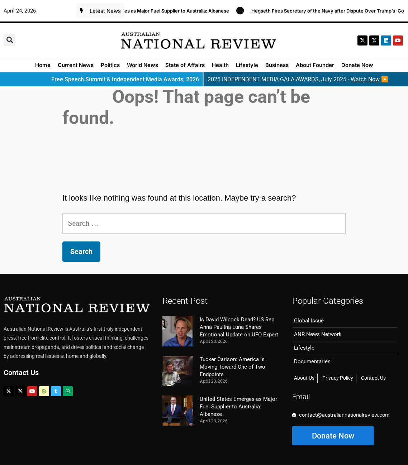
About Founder (315, 65)
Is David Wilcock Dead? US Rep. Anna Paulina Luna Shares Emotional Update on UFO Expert (239, 327)
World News (142, 65)
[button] (9, 40)
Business (277, 65)
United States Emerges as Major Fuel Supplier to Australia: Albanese (158, 11)
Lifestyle (247, 65)
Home (43, 65)
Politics (110, 65)
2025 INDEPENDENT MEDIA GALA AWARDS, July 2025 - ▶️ (298, 79)
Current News (76, 65)
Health (220, 65)
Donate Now (357, 65)
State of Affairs (185, 65)
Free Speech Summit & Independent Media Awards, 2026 (125, 79)
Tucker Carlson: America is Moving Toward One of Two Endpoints (232, 367)
